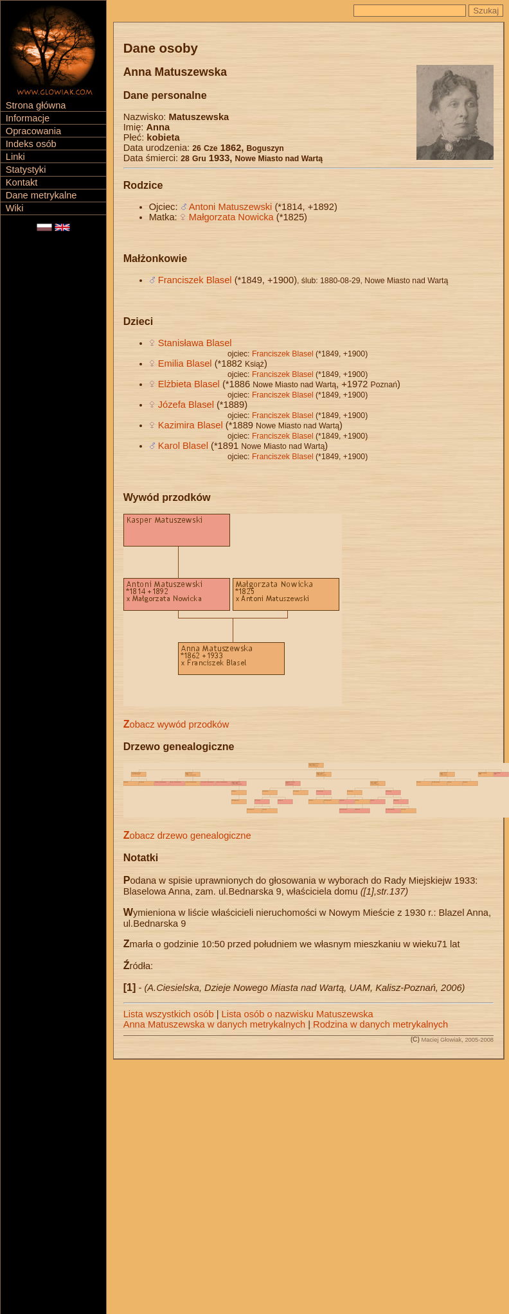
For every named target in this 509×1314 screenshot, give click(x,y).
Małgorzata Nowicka (231, 217)
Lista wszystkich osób (168, 1014)
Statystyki (26, 169)
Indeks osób (31, 144)
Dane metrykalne (41, 195)
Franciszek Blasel (195, 280)
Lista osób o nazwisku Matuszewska (297, 1014)
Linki (15, 157)
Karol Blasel (183, 446)
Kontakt (22, 182)
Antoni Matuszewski (230, 207)
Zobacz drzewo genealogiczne (187, 835)
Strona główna (36, 105)
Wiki (15, 208)
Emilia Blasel (185, 363)
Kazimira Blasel (190, 425)
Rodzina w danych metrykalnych (380, 1024)
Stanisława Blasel (195, 343)
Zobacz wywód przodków (176, 724)
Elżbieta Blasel (189, 384)
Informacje (27, 118)
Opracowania (33, 131)
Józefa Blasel (186, 404)
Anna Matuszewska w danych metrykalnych (214, 1024)
